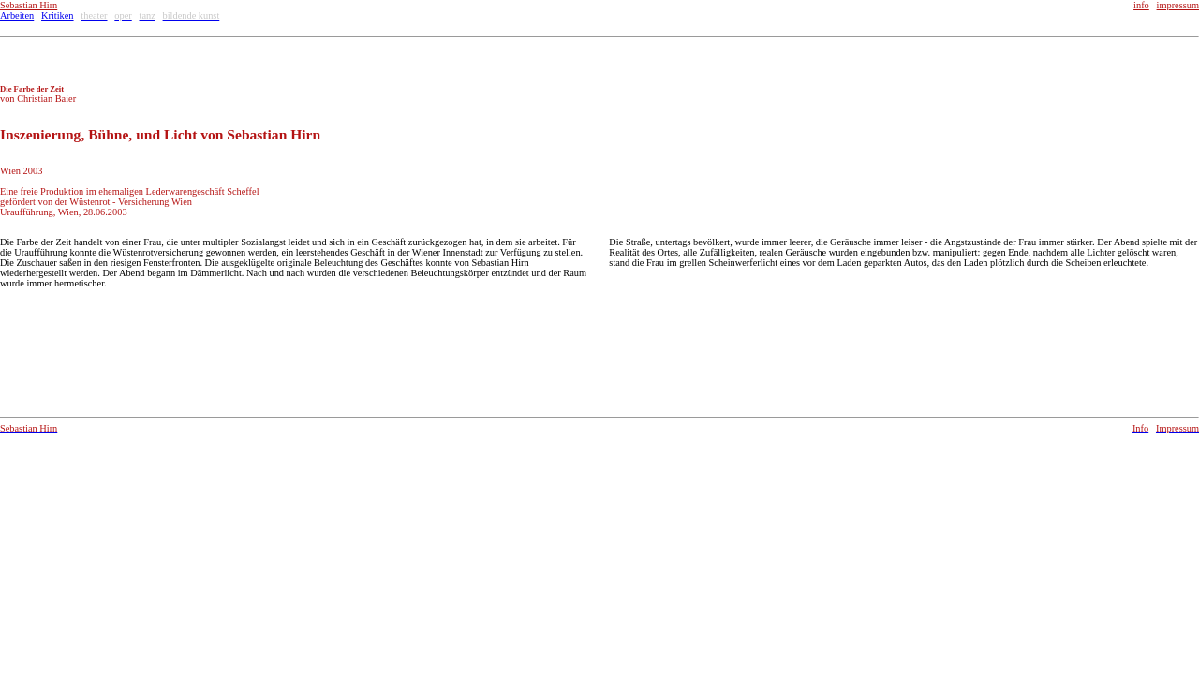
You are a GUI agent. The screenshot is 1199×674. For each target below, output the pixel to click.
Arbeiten (17, 15)
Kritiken (57, 15)
